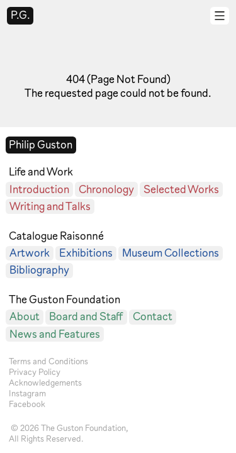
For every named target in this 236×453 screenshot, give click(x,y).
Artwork (29, 252)
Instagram (27, 393)
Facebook (27, 404)
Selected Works (181, 189)
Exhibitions (86, 252)
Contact (152, 316)
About (24, 316)
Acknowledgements (45, 383)
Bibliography (39, 269)
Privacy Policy (34, 372)
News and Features (54, 333)
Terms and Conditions (48, 361)
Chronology (106, 189)
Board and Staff (86, 316)
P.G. (20, 14)
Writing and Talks (50, 206)
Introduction (39, 189)
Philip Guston (40, 144)
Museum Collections (170, 252)
